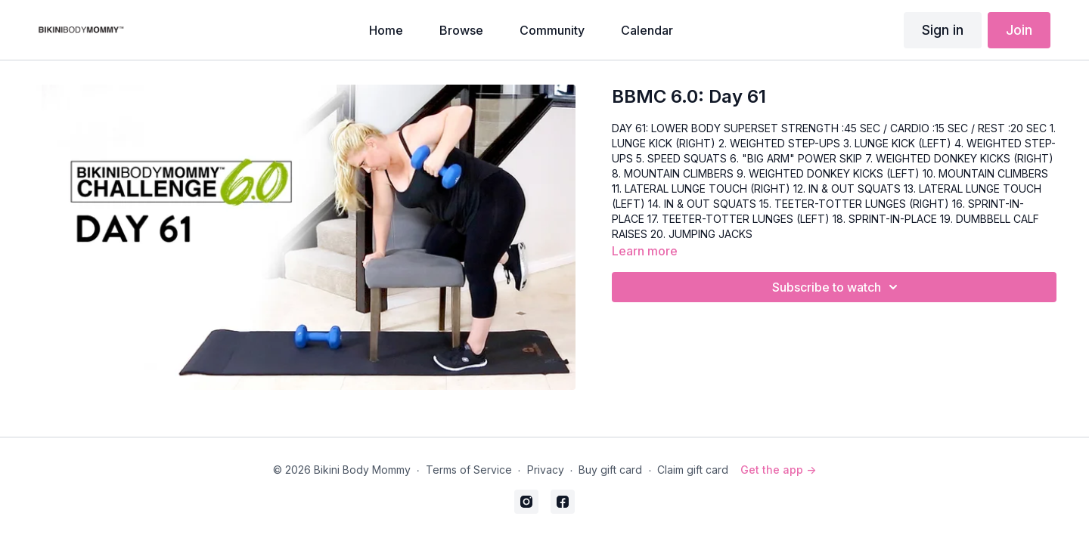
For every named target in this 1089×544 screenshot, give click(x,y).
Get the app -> (778, 469)
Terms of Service (469, 469)
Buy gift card (610, 469)
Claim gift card (692, 469)
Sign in (942, 30)
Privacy (545, 469)
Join (1019, 30)
